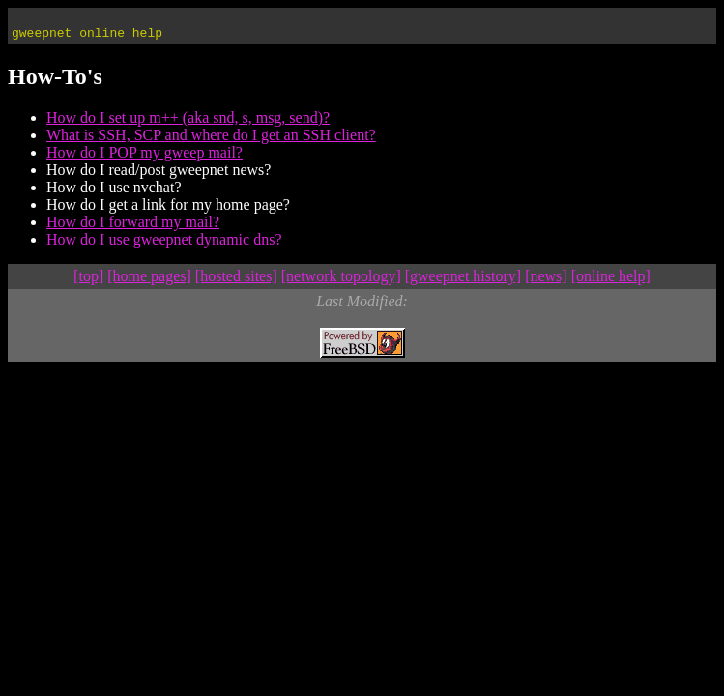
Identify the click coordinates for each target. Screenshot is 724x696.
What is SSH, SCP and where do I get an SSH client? (211, 140)
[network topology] (341, 282)
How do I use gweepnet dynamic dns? (164, 245)
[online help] (611, 282)
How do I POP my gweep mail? (144, 158)
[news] (546, 282)
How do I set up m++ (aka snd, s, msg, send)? (188, 123)
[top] (88, 282)
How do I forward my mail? (132, 227)
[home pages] (149, 282)
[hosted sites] (236, 282)
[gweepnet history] (463, 282)
